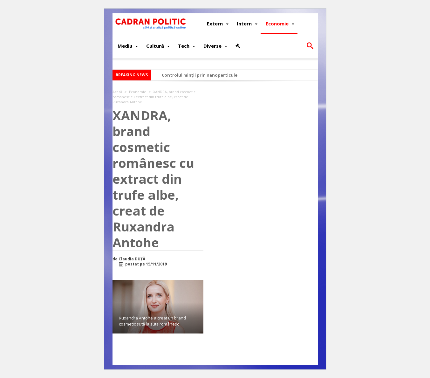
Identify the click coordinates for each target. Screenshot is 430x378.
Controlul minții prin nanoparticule (199, 75)
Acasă (117, 91)
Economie (137, 91)
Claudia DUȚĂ (132, 259)
